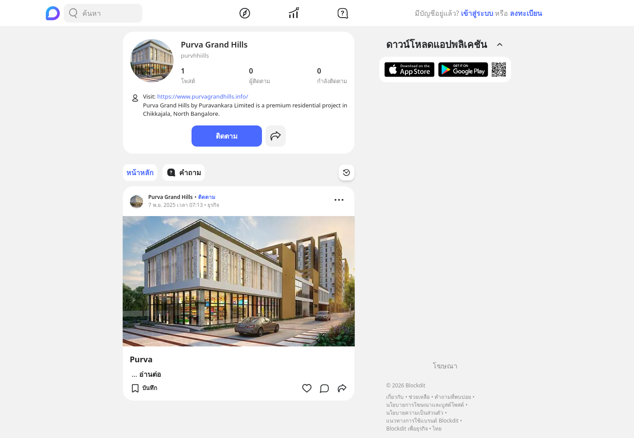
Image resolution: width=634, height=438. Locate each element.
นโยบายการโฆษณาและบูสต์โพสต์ (425, 405)
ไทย (437, 428)
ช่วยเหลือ (419, 397)
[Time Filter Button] (346, 172)
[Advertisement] (445, 225)
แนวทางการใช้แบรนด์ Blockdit (422, 420)
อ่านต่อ (150, 374)
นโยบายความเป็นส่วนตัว (414, 412)
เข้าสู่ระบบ (477, 13)
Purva (141, 359)
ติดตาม (227, 136)
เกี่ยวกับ (395, 397)
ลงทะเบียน (526, 13)
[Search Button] (73, 13)
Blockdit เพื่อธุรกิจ (407, 428)
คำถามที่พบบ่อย (453, 397)
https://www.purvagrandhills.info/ (202, 96)
